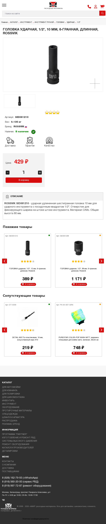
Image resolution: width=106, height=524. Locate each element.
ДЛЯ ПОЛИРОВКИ (11, 394)
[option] (53, 64)
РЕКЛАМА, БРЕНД (11, 424)
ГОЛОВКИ (60, 22)
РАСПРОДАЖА (9, 421)
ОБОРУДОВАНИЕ (11, 407)
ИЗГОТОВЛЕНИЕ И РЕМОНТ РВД (18, 438)
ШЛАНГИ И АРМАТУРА (13, 417)
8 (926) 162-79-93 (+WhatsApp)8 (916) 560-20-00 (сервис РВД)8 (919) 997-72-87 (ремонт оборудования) (26, 482)
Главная (4, 22)
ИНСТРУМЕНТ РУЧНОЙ (44, 22)
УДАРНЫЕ (71, 22)
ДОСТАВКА (8, 468)
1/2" (78, 22)
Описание (14, 196)
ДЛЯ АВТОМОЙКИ (11, 387)
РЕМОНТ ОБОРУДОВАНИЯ (15, 444)
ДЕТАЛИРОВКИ (10, 451)
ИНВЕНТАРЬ (8, 401)
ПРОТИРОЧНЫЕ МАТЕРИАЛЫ (17, 411)
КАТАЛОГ (14, 22)
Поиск (102, 13)
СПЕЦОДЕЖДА (10, 414)
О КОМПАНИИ (9, 465)
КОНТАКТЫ (8, 461)
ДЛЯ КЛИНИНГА (9, 391)
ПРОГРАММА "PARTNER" (14, 434)
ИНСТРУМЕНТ (26, 22)
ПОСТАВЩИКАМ (10, 472)
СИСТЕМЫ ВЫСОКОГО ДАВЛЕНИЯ (19, 441)
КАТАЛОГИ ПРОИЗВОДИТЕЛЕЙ (18, 448)
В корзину (24, 180)
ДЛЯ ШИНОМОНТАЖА (13, 397)
